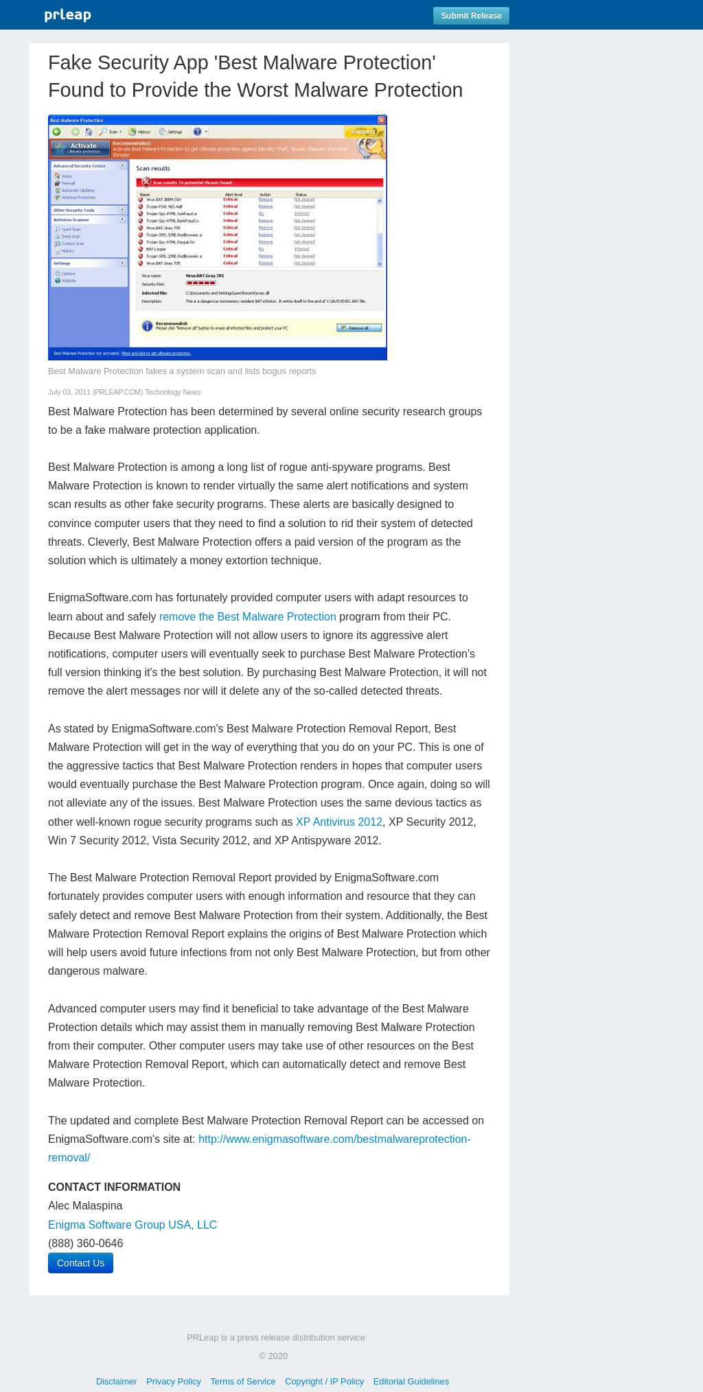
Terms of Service (242, 1381)
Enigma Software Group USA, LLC (132, 1225)
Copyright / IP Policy (324, 1381)
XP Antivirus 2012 (339, 822)
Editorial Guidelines (411, 1381)
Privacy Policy (173, 1381)
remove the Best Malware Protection (247, 617)
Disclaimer (116, 1381)
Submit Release (471, 16)
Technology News (172, 392)
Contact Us (80, 1262)
